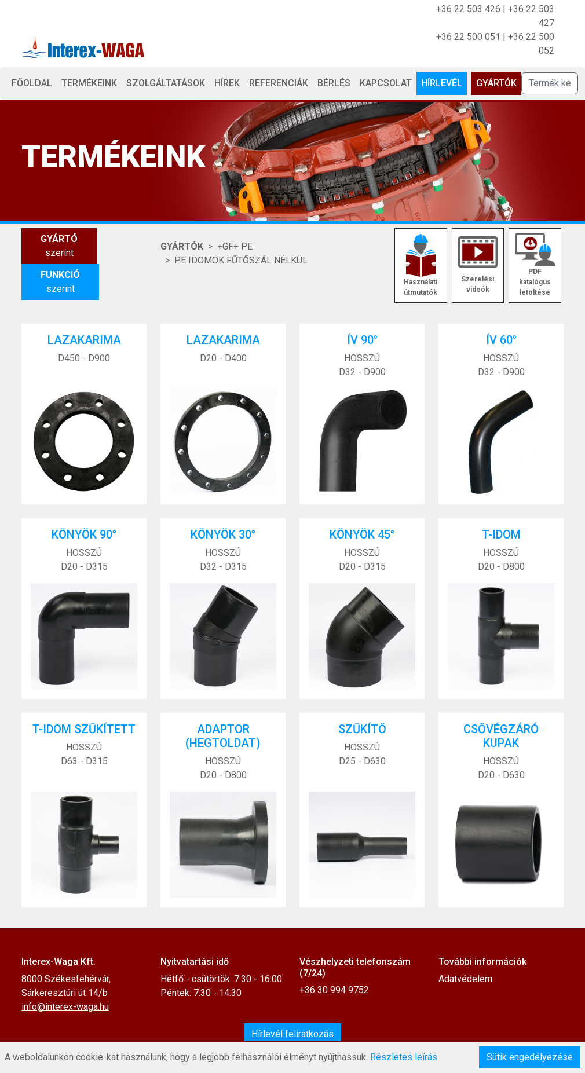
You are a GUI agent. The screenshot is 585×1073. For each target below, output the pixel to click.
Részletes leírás (403, 1057)
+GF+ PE (235, 246)
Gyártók (496, 83)
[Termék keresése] (549, 83)
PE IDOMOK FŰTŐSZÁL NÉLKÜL (241, 260)
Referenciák (278, 83)
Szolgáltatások (165, 83)
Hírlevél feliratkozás (292, 1033)
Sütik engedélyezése (530, 1057)
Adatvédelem (465, 978)
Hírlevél (441, 83)
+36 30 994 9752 (334, 989)
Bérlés (333, 83)
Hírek (227, 83)
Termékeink (89, 83)
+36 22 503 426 (468, 8)
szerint (59, 245)
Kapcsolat (386, 83)
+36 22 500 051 (468, 36)
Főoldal (32, 83)
